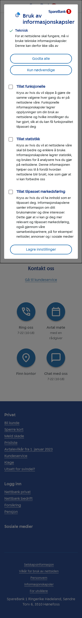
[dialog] (41, 131)
